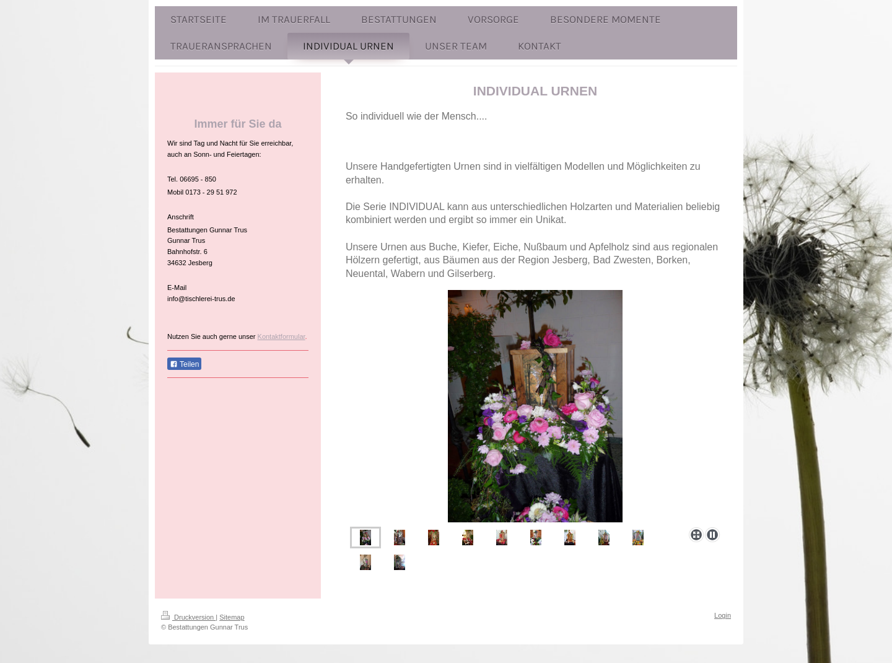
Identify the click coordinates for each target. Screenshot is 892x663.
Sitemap (231, 617)
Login (722, 615)
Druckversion (188, 617)
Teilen (184, 364)
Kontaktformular (281, 336)
